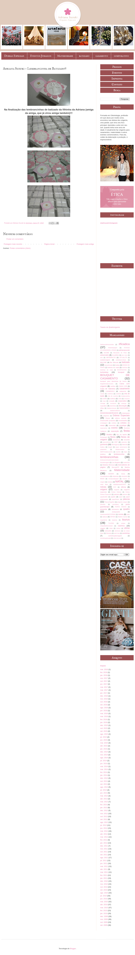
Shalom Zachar (122, 517)
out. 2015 (103, 728)
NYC (114, 487)
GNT (116, 442)
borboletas (104, 372)
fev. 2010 (103, 910)
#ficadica (124, 344)
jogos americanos (121, 447)
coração (112, 401)
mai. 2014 (104, 766)
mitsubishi (124, 476)
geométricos (107, 442)
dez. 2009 (104, 916)
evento (114, 428)
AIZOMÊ (106, 353)
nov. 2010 (104, 884)
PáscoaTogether (110, 502)
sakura (104, 517)
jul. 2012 (103, 825)
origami (103, 489)
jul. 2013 (103, 790)
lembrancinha (119, 454)
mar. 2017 (104, 690)
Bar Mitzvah (114, 362)
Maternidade (65, 56)
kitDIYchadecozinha (106, 452)
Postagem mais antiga (85, 244)
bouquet (121, 372)
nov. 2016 (104, 699)
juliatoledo (103, 449)
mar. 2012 (104, 837)
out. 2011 (103, 852)
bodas (117, 365)
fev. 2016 (103, 719)
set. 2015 (103, 731)
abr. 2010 (103, 905)
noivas (103, 487)
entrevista (112, 425)
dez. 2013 (104, 778)
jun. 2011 (103, 863)
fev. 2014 (103, 772)
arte (101, 357)
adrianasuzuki (124, 350)
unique (123, 523)
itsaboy (102, 447)
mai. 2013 (104, 796)
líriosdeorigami (104, 462)
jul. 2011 (103, 860)
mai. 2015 (104, 743)
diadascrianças (111, 408)
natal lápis (104, 484)
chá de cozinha (113, 396)
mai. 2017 (104, 687)
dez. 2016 (104, 696)
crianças (123, 403)
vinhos (118, 528)
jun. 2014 (103, 763)
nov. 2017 (104, 678)
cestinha (118, 393)
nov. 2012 (104, 814)
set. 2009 (103, 925)
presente (103, 509)
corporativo (121, 56)
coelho (104, 398)
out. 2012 (103, 816)
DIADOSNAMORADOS (109, 413)
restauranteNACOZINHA (107, 514)
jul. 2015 (103, 737)
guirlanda (103, 444)
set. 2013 (103, 784)
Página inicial (49, 244)
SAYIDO (112, 517)
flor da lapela (122, 434)
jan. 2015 (103, 749)
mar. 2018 (104, 669)
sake (128, 514)
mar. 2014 (104, 769)
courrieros (113, 403)
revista (120, 514)
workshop (126, 533)
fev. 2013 (103, 805)
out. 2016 (103, 702)
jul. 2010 (103, 896)
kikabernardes (120, 449)
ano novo (125, 355)
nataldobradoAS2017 (119, 484)
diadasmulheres (115, 410)
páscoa (126, 499)
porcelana (115, 504)
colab (120, 398)
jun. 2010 (103, 899)
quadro (126, 509)
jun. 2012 (103, 828)
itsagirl (110, 447)
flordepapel (103, 437)
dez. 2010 (104, 881)
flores (112, 437)
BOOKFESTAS (122, 370)
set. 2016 (103, 705)
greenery (124, 442)
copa (104, 401)
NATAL (119, 481)
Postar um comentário (14, 239)
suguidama (103, 520)
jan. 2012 (103, 843)
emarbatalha (122, 420)
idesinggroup (116, 444)
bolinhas (124, 367)
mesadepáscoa (105, 476)
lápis (125, 452)
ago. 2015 (104, 734)
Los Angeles (116, 462)
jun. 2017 (103, 684)
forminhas (116, 440)
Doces (108, 418)
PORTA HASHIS (120, 507)
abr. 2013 (103, 799)
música (109, 482)
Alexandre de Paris (120, 353)
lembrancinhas (109, 456)
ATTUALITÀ (123, 357)
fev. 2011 (103, 875)
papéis (113, 497)
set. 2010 (103, 890)
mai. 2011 (104, 866)
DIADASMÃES (124, 408)
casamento (101, 56)
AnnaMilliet (115, 355)
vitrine (127, 528)
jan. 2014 (103, 775)
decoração (123, 406)
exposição (115, 431)
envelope (122, 425)
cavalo (102, 393)
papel (120, 497)
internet (124, 444)
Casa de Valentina (107, 389)
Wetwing (108, 533)
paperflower (115, 499)
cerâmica (110, 393)
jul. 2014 (103, 761)
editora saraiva (120, 418)
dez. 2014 (104, 752)
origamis (116, 489)
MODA (102, 478)
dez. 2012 (104, 810)
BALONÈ (103, 362)
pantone (125, 494)
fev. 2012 (103, 840)
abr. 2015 (103, 746)
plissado (102, 504)
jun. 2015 (103, 740)
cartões (112, 386)
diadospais (126, 413)
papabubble (103, 497)
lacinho (118, 452)
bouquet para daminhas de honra (113, 381)
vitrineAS (108, 531)
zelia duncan (117, 538)
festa (127, 430)
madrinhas (126, 462)
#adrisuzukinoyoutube (107, 344)
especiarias (103, 428)
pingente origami (122, 502)
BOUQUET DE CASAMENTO (115, 376)
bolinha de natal (113, 367)
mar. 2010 (104, 908)
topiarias (114, 520)
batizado (84, 56)
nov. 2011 (104, 849)
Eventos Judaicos (40, 56)
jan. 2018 (103, 675)
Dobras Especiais (14, 56)
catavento (122, 391)
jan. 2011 (103, 878)
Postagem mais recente (13, 244)
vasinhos (121, 526)
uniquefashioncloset (106, 526)
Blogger (73, 949)
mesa (123, 474)
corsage (102, 403)
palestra (116, 494)
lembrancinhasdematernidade (109, 460)
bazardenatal (109, 365)
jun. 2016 (103, 711)
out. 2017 (103, 681)
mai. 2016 (104, 713)
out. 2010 (103, 887)
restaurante (116, 512)
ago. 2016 (104, 708)
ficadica (109, 434)
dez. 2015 (104, 725)
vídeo (111, 528)
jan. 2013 (103, 808)
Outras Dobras (116, 492)
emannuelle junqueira (107, 420)
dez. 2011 (104, 846)
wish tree (117, 533)
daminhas (113, 406)
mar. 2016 (104, 716)
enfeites (113, 423)
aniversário (104, 355)
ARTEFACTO (111, 357)
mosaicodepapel (113, 478)
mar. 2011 (104, 872)
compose (127, 398)
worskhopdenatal (105, 538)
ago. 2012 (104, 822)
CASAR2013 (110, 391)
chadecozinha (125, 396)
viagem (102, 528)
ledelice (103, 454)
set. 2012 (103, 819)
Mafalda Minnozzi (109, 465)
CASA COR (123, 386)
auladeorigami (105, 360)
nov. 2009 (104, 919)
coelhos (112, 398)
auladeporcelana (121, 360)
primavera (115, 509)
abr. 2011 (103, 869)
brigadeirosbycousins (106, 384)
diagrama (106, 415)
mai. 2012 (104, 831)
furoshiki (127, 440)
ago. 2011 (104, 858)
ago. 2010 (104, 893)
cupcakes (103, 406)
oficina (123, 487)
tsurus (126, 519)
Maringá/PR (115, 467)
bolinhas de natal (106, 370)
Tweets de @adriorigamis (110, 327)
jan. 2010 (103, 913)
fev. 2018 (103, 672)
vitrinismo (118, 531)
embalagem (103, 423)
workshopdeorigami (115, 536)
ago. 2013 (104, 787)
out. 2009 (103, 922)
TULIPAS (111, 523)
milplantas (115, 476)
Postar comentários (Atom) (20, 248)
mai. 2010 (104, 902)
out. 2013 (103, 781)
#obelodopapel (112, 347)
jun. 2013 (103, 793)
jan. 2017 (103, 693)
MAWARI (111, 474)
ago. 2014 (104, 758)
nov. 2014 (104, 755)
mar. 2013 (104, 802)
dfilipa (102, 408)
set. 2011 (103, 855)
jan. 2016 (103, 722)
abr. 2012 (103, 834)
